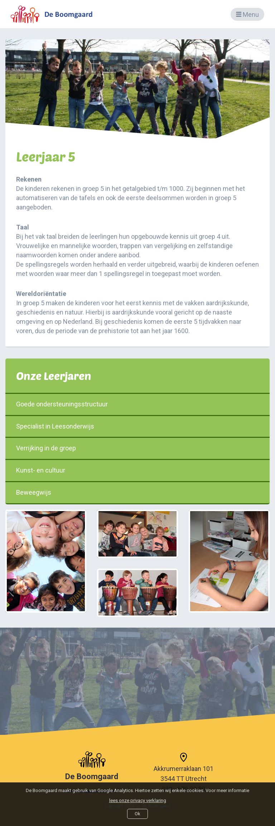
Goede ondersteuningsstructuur (137, 404)
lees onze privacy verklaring (137, 800)
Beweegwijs (137, 492)
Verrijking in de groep (137, 448)
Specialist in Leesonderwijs (137, 426)
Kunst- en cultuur (137, 470)
